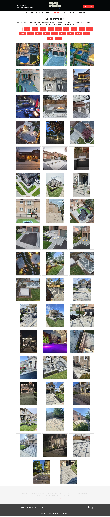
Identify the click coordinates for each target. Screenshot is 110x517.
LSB (89, 29)
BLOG (74, 13)
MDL (38, 34)
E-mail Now (88, 6)
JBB (50, 38)
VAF (70, 34)
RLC (27, 29)
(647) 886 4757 (21, 5)
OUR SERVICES (46, 13)
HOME (26, 13)
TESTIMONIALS (67, 13)
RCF (62, 34)
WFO (58, 38)
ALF (51, 29)
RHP (46, 34)
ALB (58, 29)
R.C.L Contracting (50, 514)
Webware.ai (65, 514)
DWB (22, 34)
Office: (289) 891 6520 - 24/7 (25, 8)
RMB (35, 29)
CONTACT (82, 13)
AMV (78, 34)
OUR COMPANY (35, 13)
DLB (74, 29)
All (19, 29)
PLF (82, 29)
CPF (86, 34)
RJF (66, 29)
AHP (54, 34)
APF (30, 34)
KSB (43, 29)
